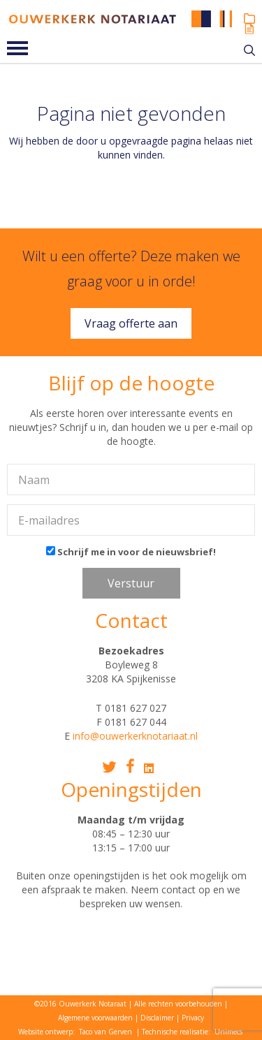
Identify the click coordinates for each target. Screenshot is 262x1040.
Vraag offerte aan (131, 323)
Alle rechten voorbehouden (178, 1004)
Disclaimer (157, 1018)
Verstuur (131, 583)
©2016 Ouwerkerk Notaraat (80, 1004)
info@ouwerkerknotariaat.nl (135, 735)
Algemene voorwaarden (95, 1018)
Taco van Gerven (105, 1032)
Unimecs (228, 1032)
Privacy (193, 1018)
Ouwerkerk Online (249, 29)
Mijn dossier (249, 18)
